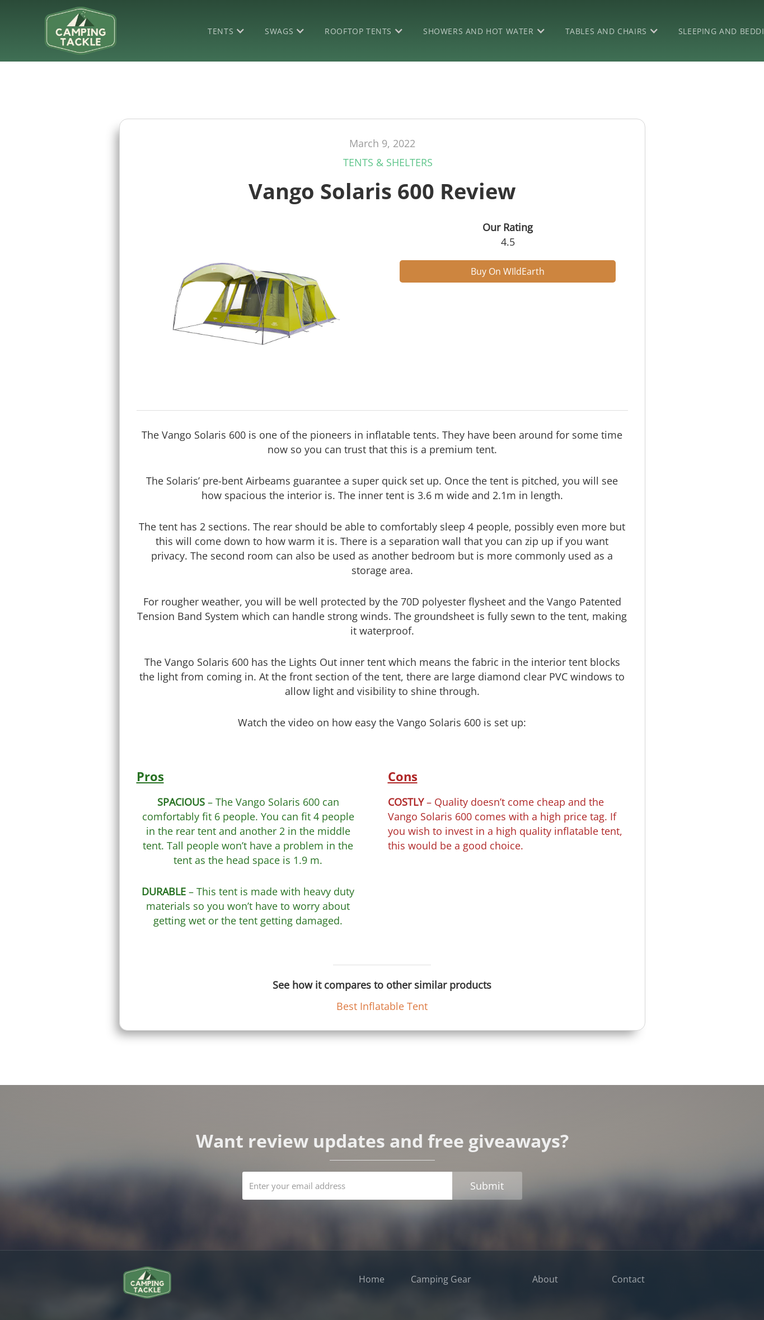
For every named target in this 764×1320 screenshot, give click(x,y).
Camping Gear (441, 1279)
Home (372, 1279)
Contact (628, 1279)
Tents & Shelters (388, 162)
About (545, 1279)
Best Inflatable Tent (382, 1006)
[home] (81, 31)
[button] (227, 31)
